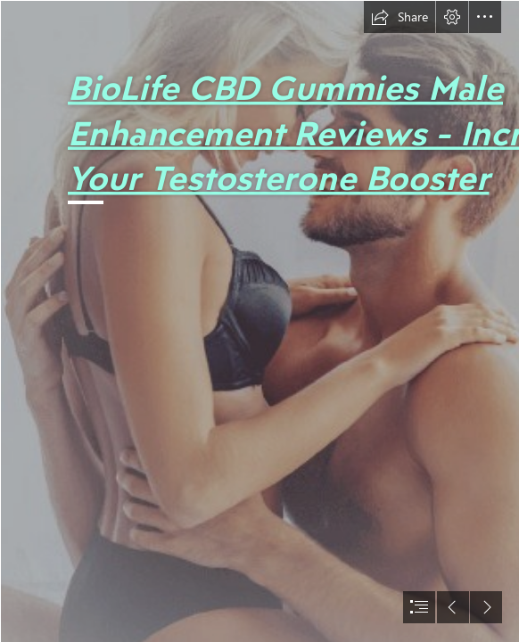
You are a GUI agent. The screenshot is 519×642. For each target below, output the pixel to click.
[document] (259, 321)
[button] (399, 17)
